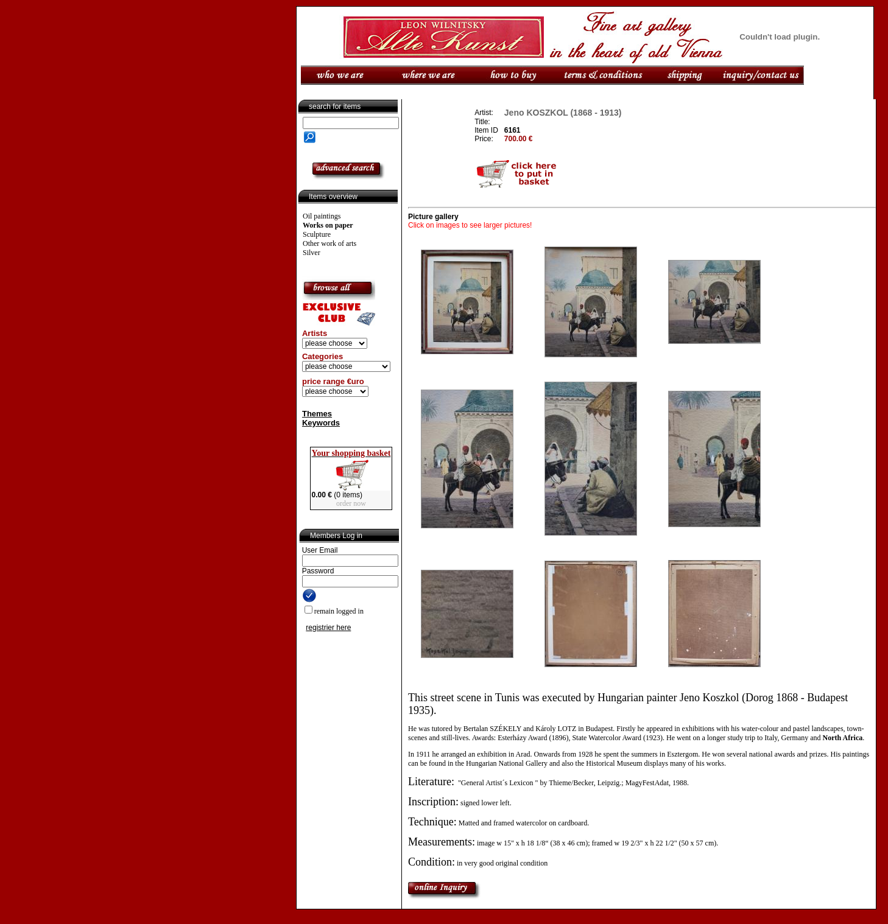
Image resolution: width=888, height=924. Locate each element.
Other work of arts (329, 243)
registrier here (328, 627)
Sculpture (317, 234)
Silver (311, 252)
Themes (317, 413)
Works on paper (328, 225)
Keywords (321, 422)
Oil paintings (321, 216)
